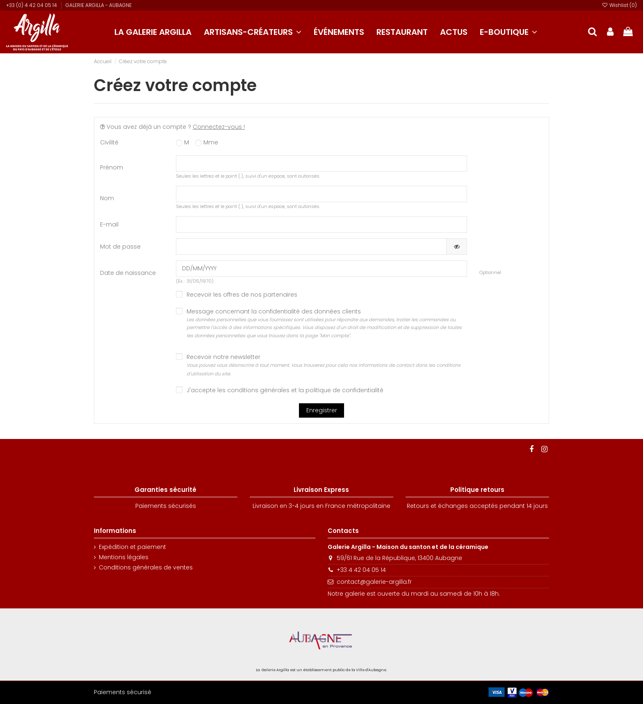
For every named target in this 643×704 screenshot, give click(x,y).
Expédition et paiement (132, 547)
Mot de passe (120, 246)
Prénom (111, 167)
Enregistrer (321, 410)
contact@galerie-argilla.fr (374, 582)
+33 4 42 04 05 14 (361, 570)
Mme (206, 142)
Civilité (109, 142)
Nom (107, 198)
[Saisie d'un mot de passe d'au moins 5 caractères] (311, 246)
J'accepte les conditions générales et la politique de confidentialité (285, 390)
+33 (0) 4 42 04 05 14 (32, 5)
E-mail (109, 224)
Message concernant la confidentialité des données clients (327, 324)
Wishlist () (619, 5)
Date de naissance (128, 273)
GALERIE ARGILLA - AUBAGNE (99, 5)
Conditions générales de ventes (146, 567)
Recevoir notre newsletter (324, 365)
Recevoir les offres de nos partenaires (242, 295)
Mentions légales (123, 557)
